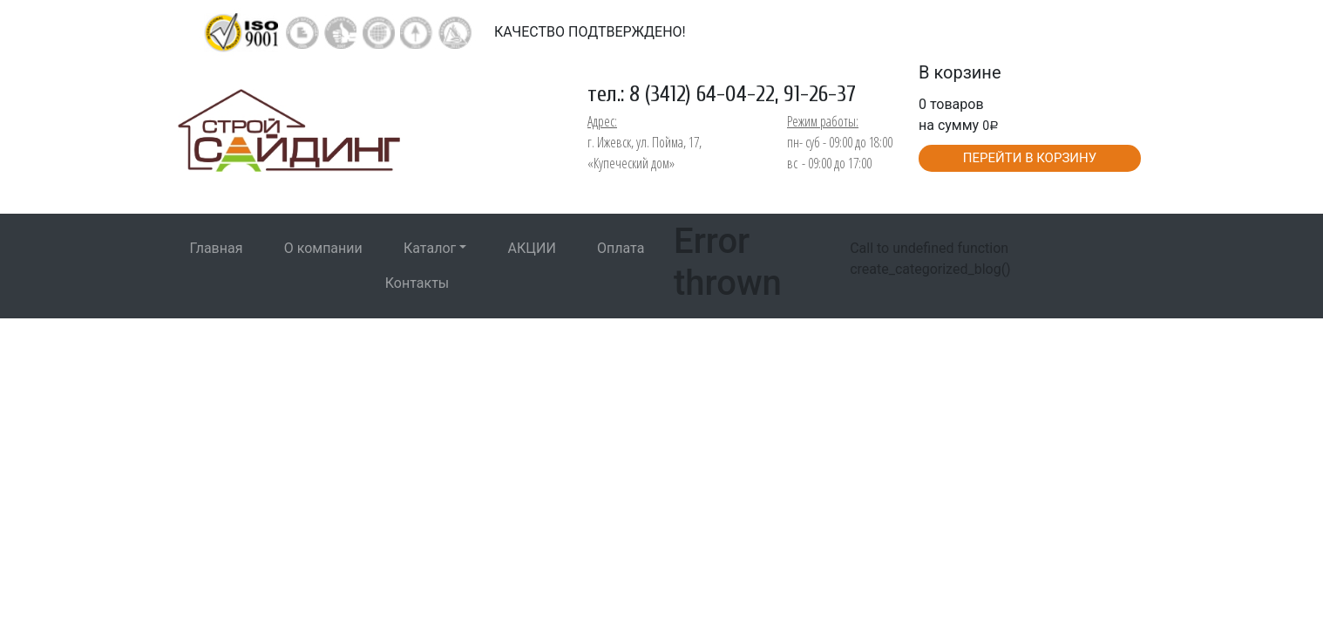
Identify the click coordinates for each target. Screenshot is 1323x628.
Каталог (430, 248)
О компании (323, 248)
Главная (216, 248)
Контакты (417, 283)
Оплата (620, 248)
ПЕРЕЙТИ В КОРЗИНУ (1029, 158)
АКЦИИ (532, 248)
